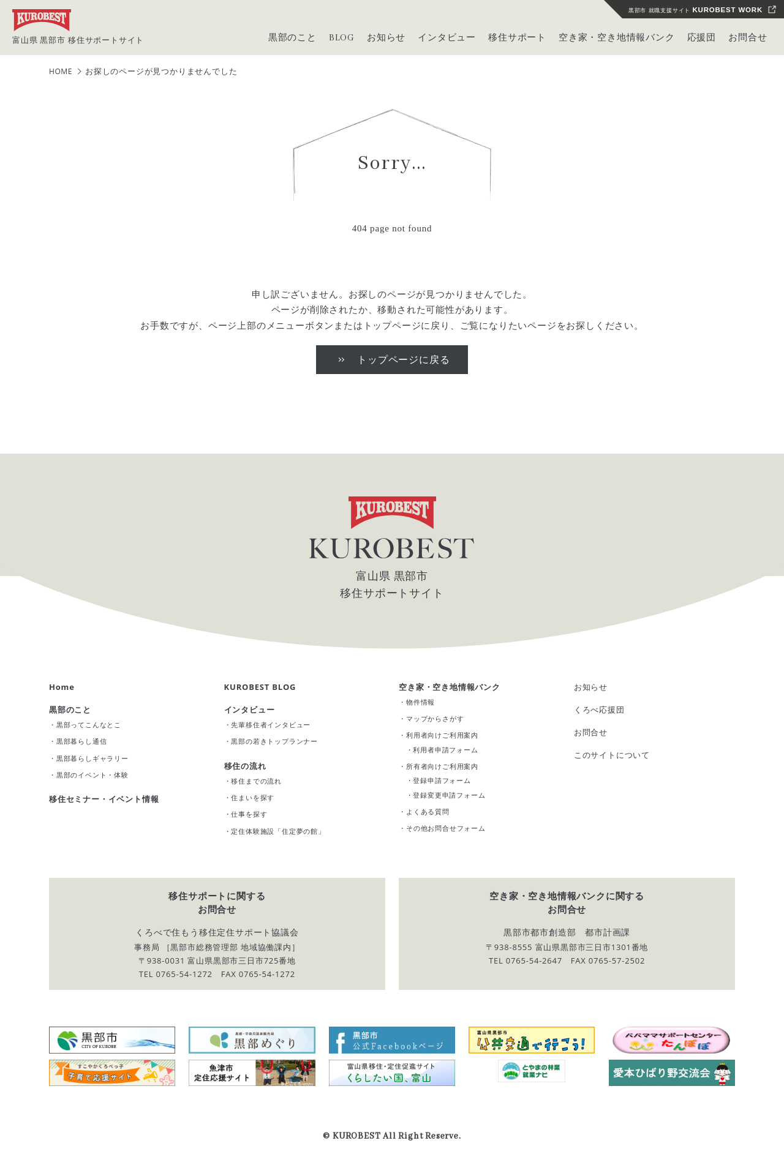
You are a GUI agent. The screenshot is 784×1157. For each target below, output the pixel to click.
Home (62, 686)
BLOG (342, 37)
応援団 (701, 37)
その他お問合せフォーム (446, 828)
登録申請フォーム (441, 780)
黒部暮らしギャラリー (92, 758)
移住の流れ (245, 765)
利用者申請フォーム (445, 749)
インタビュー (249, 709)
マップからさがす (435, 718)
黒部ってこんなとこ (88, 724)
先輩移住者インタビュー (271, 724)
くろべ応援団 (599, 709)
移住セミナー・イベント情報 (104, 798)
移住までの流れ (256, 780)
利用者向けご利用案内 (442, 735)
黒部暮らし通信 (81, 741)
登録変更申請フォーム (449, 794)
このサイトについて (612, 754)
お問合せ (747, 37)
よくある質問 (428, 811)
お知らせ (591, 686)
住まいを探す (252, 797)
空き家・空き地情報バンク (449, 686)
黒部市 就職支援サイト (695, 9)
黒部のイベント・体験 (92, 774)
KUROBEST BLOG (260, 686)
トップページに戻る (403, 359)
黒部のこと (70, 709)
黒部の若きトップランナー (274, 741)
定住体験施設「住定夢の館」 (278, 831)
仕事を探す (249, 813)
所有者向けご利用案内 (442, 766)
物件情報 (420, 701)
